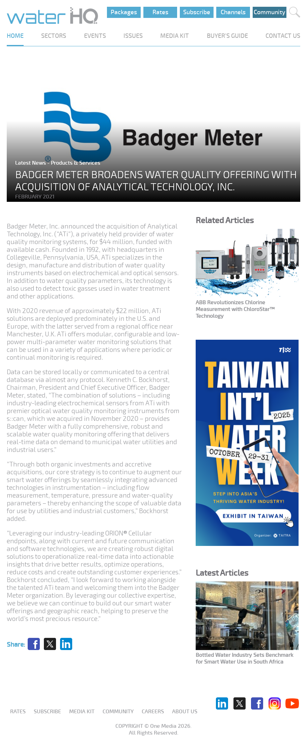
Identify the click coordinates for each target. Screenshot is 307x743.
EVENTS (95, 36)
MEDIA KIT (174, 36)
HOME (15, 36)
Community (269, 12)
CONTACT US (283, 36)
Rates (160, 12)
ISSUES (133, 36)
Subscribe (196, 12)
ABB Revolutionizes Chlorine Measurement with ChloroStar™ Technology (235, 309)
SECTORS (53, 36)
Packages (124, 12)
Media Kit (81, 711)
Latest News (31, 163)
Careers (153, 711)
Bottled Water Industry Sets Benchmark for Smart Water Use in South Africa (244, 658)
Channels (233, 12)
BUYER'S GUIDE (227, 36)
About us (184, 711)
